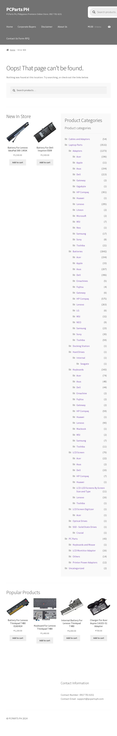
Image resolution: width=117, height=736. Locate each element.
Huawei (80, 198)
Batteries (78, 251)
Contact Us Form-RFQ (17, 38)
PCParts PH (17, 9)
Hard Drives (79, 351)
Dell (78, 174)
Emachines (82, 280)
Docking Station (81, 345)
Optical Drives (80, 520)
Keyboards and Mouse (84, 544)
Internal (80, 357)
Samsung (81, 233)
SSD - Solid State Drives (85, 526)
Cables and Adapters (79, 139)
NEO (78, 322)
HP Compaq (82, 192)
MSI (78, 221)
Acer (78, 156)
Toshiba (80, 245)
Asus (78, 168)
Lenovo (80, 204)
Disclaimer (46, 26)
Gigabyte (81, 186)
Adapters (77, 150)
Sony (79, 239)
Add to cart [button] (17, 162)
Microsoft (81, 215)
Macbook (81, 428)
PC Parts (73, 538)
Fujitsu (79, 286)
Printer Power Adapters (85, 562)
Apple (79, 162)
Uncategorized (76, 568)
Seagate (84, 363)
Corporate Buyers (27, 26)
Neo (78, 227)
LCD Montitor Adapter (84, 550)
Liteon (79, 209)
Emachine (81, 393)
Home (9, 26)
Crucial (80, 532)
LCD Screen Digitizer (83, 509)
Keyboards (78, 369)
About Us (62, 26)
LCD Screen (78, 452)
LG (77, 310)
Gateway (80, 180)
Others (76, 556)
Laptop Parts (75, 144)
